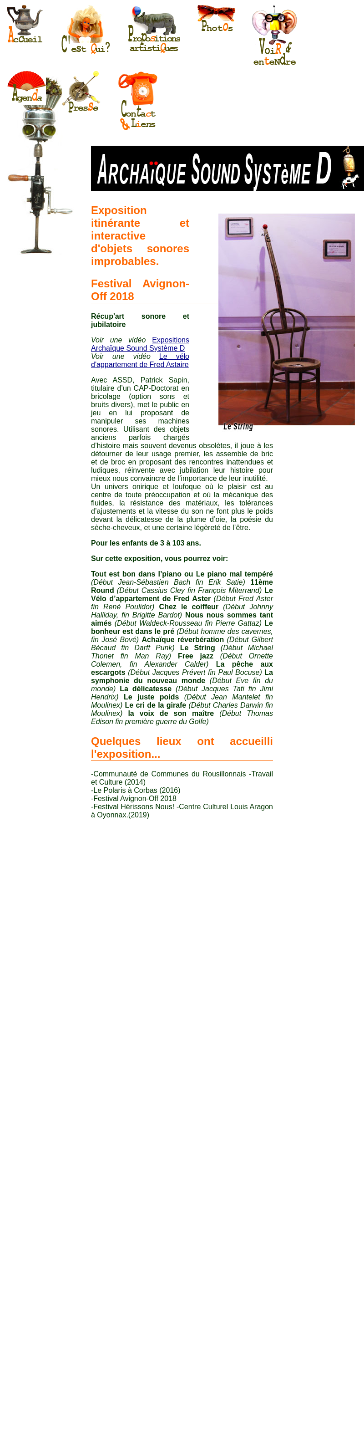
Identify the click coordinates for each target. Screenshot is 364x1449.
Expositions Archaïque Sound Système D (140, 344)
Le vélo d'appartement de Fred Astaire (140, 360)
